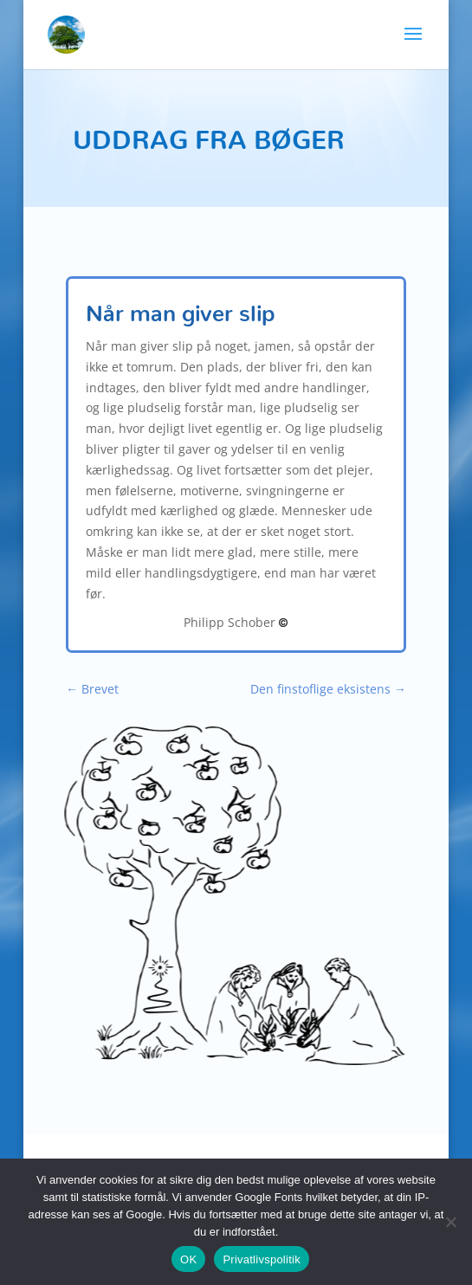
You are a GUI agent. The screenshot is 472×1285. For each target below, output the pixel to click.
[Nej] (450, 1221)
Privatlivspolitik (262, 1259)
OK (188, 1259)
